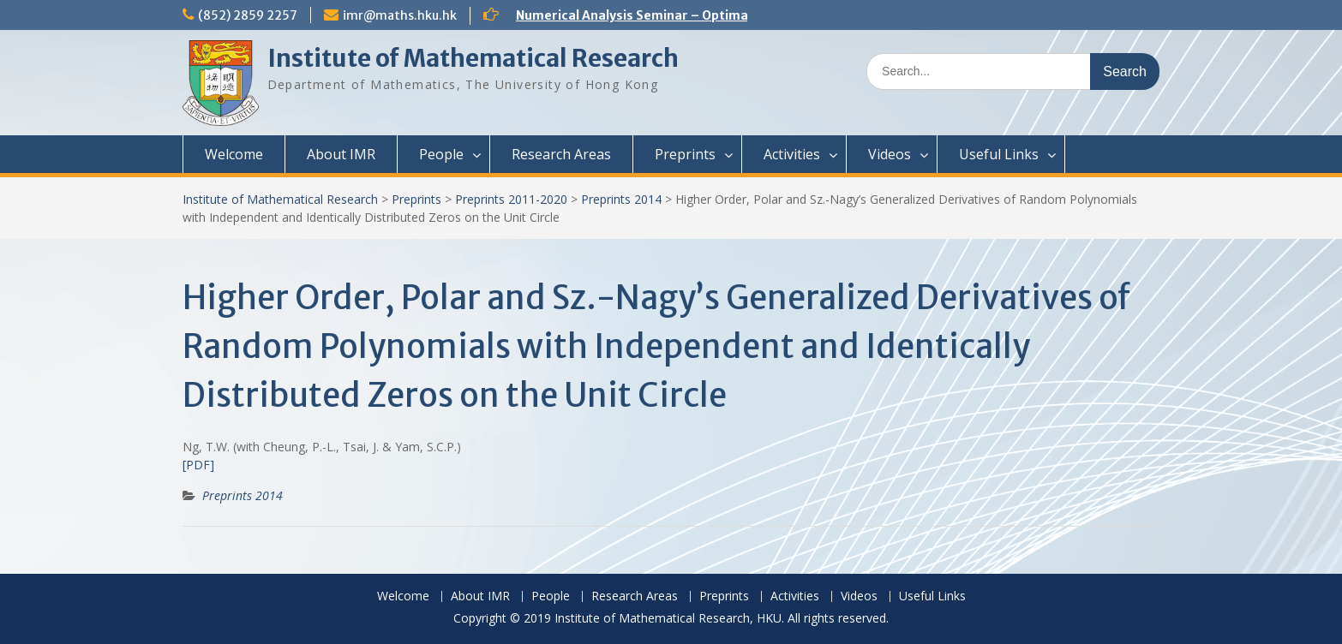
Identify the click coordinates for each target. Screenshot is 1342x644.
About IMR (341, 154)
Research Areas (561, 154)
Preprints (685, 154)
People (441, 154)
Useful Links (999, 154)
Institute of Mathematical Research (473, 58)
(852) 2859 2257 (247, 15)
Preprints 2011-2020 (511, 199)
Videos (889, 154)
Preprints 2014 (621, 199)
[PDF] (198, 464)
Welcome (234, 154)
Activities (792, 154)
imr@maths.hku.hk (400, 15)
